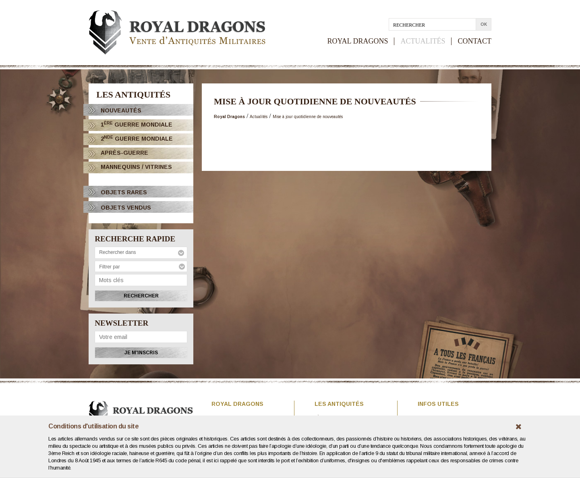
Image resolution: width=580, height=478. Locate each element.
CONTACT (474, 41)
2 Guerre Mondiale (137, 138)
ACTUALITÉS (422, 41)
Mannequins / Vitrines (136, 167)
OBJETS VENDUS (126, 207)
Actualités (258, 116)
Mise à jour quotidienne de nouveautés (308, 116)
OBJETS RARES (124, 192)
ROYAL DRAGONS (357, 41)
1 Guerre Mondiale (136, 124)
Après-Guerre (124, 153)
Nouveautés (121, 110)
